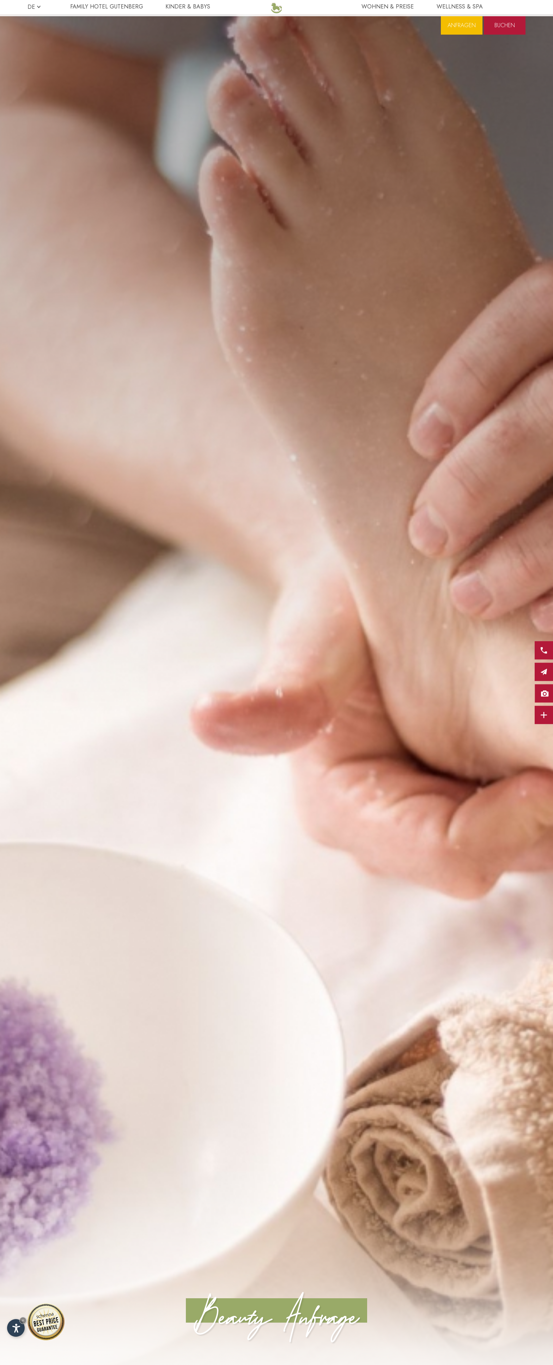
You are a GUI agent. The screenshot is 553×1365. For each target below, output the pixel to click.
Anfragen (462, 41)
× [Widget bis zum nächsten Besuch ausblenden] (23, 1320)
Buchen (504, 41)
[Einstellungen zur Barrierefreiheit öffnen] (16, 1328)
